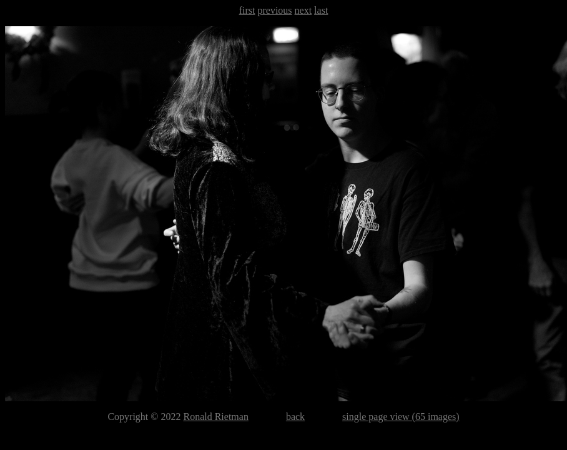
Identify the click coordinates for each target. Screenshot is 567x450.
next (303, 10)
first (247, 10)
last (321, 10)
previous (274, 10)
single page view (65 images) (401, 416)
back (295, 416)
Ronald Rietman (215, 416)
